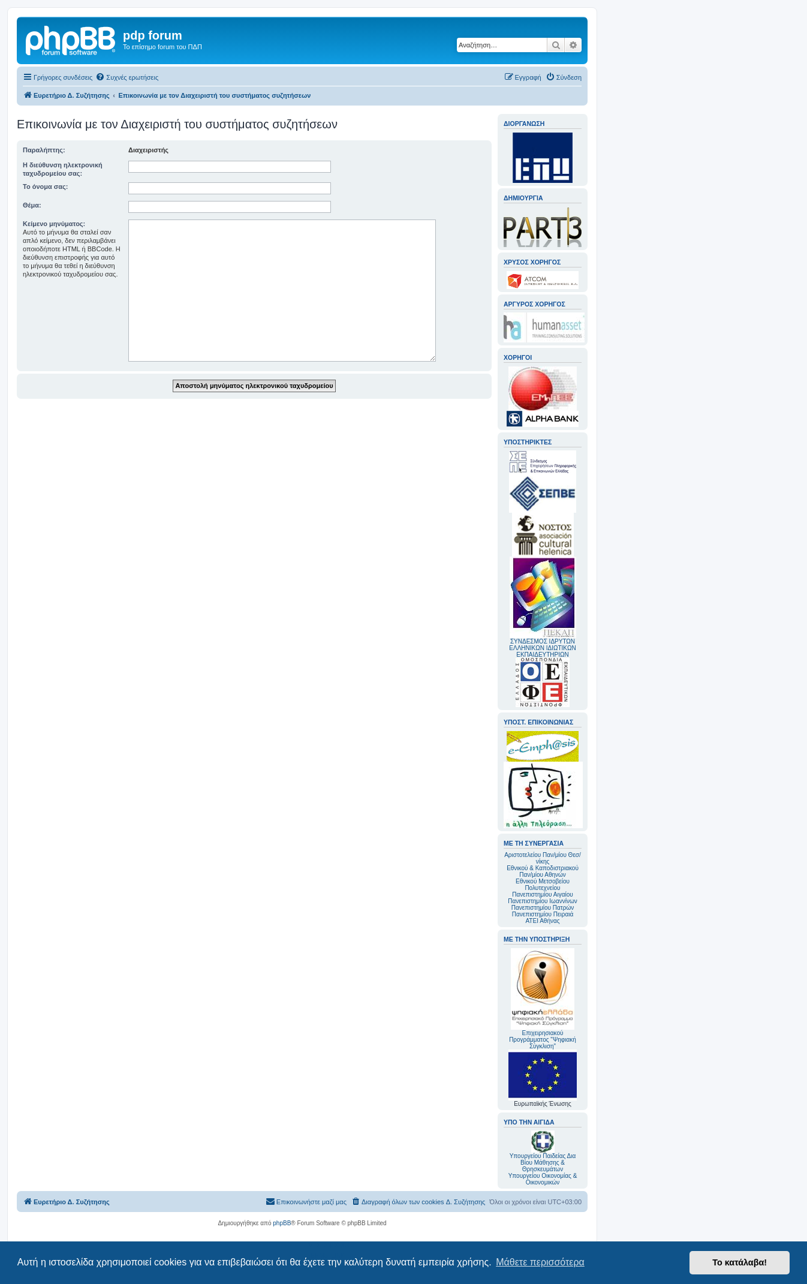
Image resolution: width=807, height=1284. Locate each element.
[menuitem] (126, 77)
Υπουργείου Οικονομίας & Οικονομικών (542, 1179)
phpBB (282, 1223)
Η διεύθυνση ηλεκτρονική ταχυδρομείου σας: (63, 169)
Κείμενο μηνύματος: (54, 223)
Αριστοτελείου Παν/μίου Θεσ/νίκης (542, 858)
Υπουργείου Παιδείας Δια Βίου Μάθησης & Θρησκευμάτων (543, 1162)
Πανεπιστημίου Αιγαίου (542, 894)
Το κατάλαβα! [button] (739, 1262)
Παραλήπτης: (44, 150)
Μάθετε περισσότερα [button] (540, 1262)
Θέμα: (32, 205)
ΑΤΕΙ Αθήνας (542, 921)
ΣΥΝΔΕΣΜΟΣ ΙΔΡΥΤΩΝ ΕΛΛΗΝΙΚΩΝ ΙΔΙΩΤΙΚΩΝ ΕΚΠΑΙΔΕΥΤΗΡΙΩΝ (542, 648)
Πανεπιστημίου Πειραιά (542, 914)
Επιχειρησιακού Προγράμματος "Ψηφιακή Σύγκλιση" (542, 999)
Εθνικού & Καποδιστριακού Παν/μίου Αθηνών (543, 871)
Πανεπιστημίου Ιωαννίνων (542, 901)
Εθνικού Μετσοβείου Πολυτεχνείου (543, 884)
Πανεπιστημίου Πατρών (542, 907)
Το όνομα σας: (45, 186)
